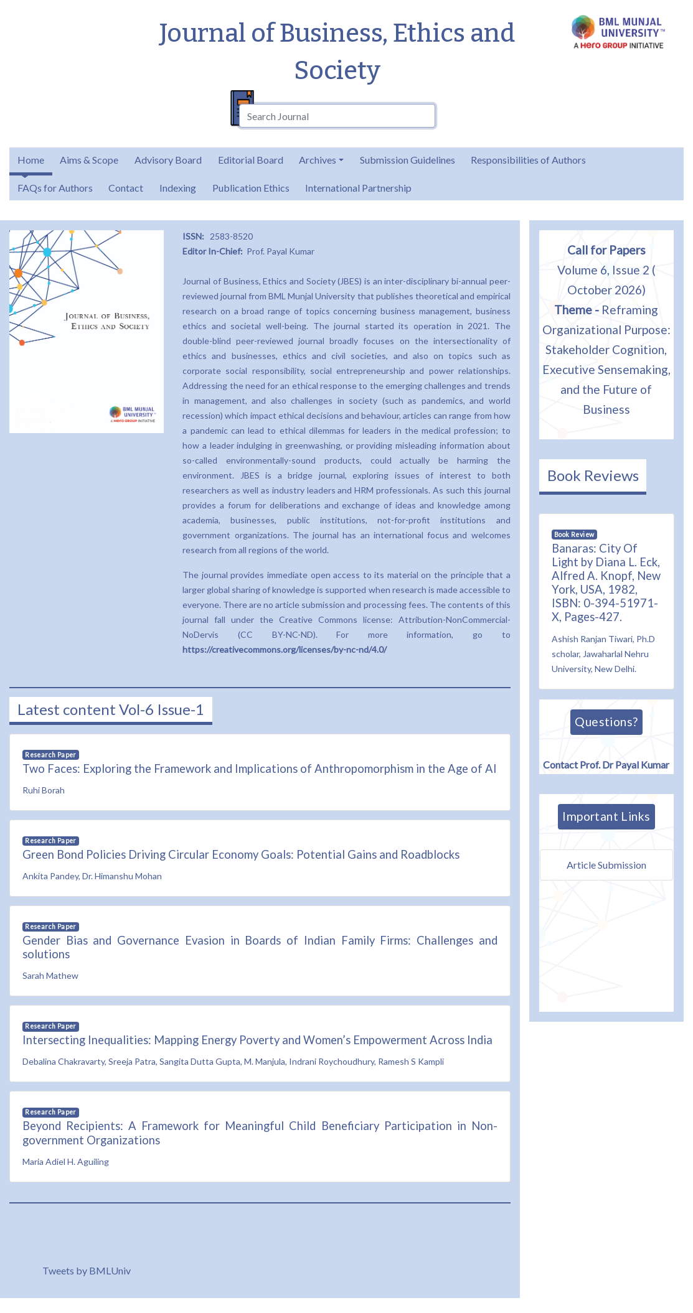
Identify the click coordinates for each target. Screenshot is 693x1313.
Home (30, 160)
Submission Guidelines (407, 160)
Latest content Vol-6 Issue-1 (110, 709)
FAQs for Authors (55, 188)
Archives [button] (317, 160)
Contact (125, 188)
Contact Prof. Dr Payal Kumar (606, 762)
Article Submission (606, 865)
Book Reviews (593, 475)
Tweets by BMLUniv (86, 1270)
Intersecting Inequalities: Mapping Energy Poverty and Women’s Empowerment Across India (257, 1040)
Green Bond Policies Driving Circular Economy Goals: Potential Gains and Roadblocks (241, 854)
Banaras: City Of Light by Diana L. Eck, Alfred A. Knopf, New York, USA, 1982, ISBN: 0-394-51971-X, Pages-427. (606, 582)
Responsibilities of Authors (528, 160)
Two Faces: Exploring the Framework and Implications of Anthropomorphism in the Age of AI (259, 768)
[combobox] (337, 116)
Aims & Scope (89, 160)
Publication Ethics (251, 188)
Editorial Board (250, 160)
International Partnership (358, 188)
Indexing (177, 188)
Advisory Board (168, 160)
